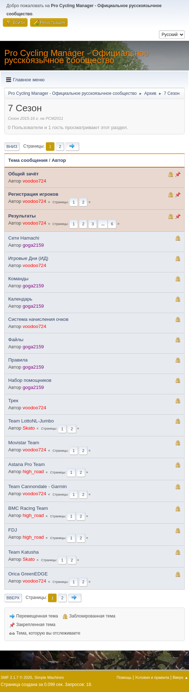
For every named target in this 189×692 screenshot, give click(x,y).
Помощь (124, 677)
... (103, 224)
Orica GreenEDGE (28, 573)
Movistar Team (23, 442)
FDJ (12, 530)
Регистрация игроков (33, 194)
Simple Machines (49, 677)
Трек (13, 400)
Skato (29, 428)
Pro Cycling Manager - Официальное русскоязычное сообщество (76, 56)
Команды (18, 278)
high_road (33, 471)
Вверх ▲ (180, 677)
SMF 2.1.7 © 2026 (16, 677)
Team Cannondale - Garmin (37, 486)
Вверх (13, 598)
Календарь (20, 299)
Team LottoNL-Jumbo (31, 421)
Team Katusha (23, 552)
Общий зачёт (23, 173)
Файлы (15, 339)
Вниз (11, 146)
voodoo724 (34, 181)
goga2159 (33, 245)
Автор (59, 160)
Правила (18, 360)
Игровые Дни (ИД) (28, 258)
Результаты (22, 216)
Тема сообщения (28, 160)
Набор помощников (30, 380)
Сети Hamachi (23, 238)
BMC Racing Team (28, 508)
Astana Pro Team (26, 464)
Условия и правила (152, 677)
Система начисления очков (38, 319)
